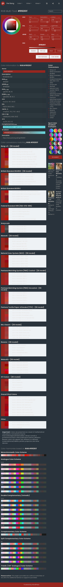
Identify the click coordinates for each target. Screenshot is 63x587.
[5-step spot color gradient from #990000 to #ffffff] (59, 148)
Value (56, 17)
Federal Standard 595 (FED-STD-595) (56, 81)
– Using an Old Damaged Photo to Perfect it (51, 206)
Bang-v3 (53, 70)
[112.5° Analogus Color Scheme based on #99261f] (23, 482)
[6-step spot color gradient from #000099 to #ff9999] (55, 152)
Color (19, 3)
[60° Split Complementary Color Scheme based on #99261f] (23, 557)
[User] (59, 3)
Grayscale (53, 85)
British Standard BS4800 (55, 72)
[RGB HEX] (42, 44)
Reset (51, 51)
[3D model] (14, 146)
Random (33, 51)
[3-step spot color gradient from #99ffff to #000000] (59, 152)
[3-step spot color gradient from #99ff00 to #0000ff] (50, 152)
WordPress (35, 585)
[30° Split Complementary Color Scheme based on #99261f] (23, 548)
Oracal (52, 116)
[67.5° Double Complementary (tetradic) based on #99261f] (23, 510)
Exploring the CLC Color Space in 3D (51, 173)
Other (28, 3)
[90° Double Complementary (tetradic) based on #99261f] (23, 514)
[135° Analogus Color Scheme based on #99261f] (23, 487)
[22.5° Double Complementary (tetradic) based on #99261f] (23, 501)
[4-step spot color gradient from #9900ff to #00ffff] (50, 131)
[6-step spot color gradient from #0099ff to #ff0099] (55, 148)
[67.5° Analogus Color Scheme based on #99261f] (23, 473)
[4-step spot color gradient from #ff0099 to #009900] (50, 143)
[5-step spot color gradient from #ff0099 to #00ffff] (55, 135)
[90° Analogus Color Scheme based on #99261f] (23, 478)
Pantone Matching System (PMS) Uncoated (56, 99)
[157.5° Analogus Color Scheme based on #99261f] (23, 491)
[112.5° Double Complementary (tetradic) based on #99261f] (23, 519)
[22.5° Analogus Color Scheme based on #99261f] (23, 465)
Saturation (46, 17)
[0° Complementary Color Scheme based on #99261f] (23, 535)
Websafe (53, 112)
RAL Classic (53, 108)
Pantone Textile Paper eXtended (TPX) (55, 105)
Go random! (55, 157)
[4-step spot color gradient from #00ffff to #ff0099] (55, 139)
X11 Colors (53, 114)
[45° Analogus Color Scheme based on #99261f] (23, 469)
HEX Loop (42, 51)
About (37, 3)
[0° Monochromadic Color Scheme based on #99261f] (23, 455)
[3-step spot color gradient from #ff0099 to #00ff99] (50, 135)
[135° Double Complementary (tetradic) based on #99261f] (23, 523)
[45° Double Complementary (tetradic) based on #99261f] (23, 505)
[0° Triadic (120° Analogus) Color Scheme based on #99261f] (23, 569)
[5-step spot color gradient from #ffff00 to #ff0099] (55, 131)
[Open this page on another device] (47, 3)
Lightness (57, 26)
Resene (52, 110)
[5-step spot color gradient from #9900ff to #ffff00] (50, 148)
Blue (55, 34)
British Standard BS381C (55, 76)
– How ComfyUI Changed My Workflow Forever (59, 201)
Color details (55, 57)
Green (44, 34)
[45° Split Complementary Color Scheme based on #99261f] (23, 553)
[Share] (53, 3)
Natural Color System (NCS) (54, 89)
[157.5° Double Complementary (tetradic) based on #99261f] (23, 528)
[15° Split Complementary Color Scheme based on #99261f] (23, 544)
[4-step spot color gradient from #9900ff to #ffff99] (59, 139)
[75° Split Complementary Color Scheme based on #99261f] (23, 562)
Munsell (52, 86)
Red (32, 34)
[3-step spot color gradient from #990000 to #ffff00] (50, 139)
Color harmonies (42, 57)
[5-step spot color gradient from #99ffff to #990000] (55, 143)
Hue (33, 17)
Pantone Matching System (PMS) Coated (56, 94)
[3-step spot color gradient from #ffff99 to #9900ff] (59, 143)
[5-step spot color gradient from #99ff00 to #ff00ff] (59, 131)
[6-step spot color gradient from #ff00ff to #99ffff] (59, 135)
